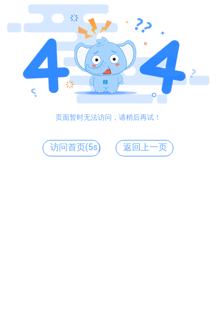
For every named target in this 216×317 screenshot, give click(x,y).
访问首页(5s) (75, 147)
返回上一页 (145, 147)
